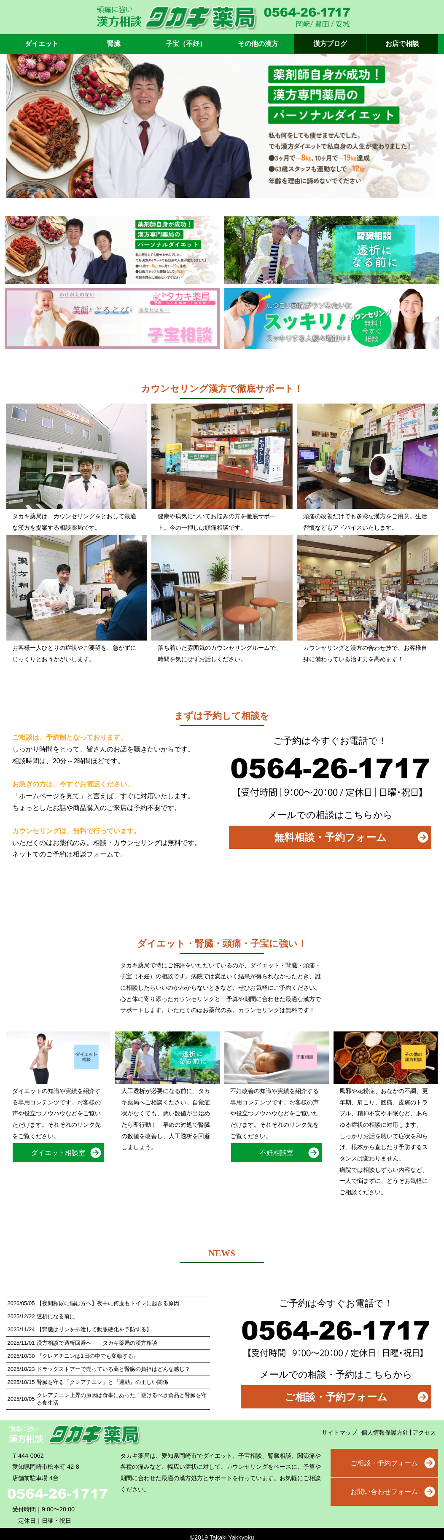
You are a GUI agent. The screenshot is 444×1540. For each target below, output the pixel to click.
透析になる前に (56, 1316)
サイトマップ (339, 1432)
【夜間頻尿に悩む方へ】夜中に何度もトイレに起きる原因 (108, 1303)
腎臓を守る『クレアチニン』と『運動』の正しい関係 (102, 1382)
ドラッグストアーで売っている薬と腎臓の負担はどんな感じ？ (113, 1369)
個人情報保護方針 (385, 1432)
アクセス (424, 1432)
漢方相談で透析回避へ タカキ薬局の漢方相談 (97, 1343)
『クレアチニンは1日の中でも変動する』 (87, 1356)
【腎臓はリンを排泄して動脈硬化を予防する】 (94, 1329)
